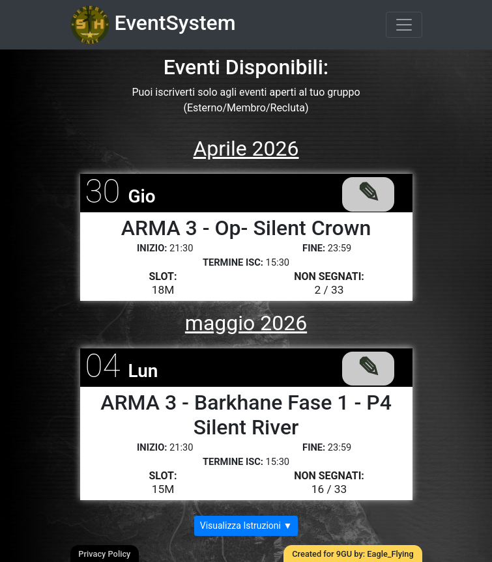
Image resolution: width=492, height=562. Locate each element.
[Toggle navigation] (404, 25)
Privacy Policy (104, 554)
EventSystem (153, 24)
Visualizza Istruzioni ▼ (246, 525)
